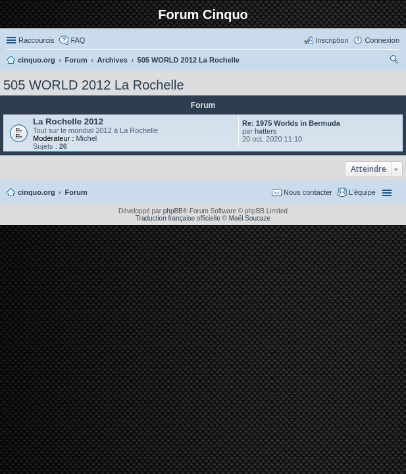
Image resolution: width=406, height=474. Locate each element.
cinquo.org (36, 192)
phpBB (173, 211)
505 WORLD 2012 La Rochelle (93, 85)
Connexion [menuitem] (382, 40)
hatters (266, 131)
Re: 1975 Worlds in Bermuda (291, 123)
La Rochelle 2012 (68, 121)
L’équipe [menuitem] (362, 192)
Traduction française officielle (178, 218)
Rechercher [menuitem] (394, 61)
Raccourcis (36, 40)
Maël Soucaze (249, 218)
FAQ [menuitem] (77, 40)
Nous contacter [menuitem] (308, 192)
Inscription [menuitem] (331, 40)
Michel (86, 138)
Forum (76, 192)
